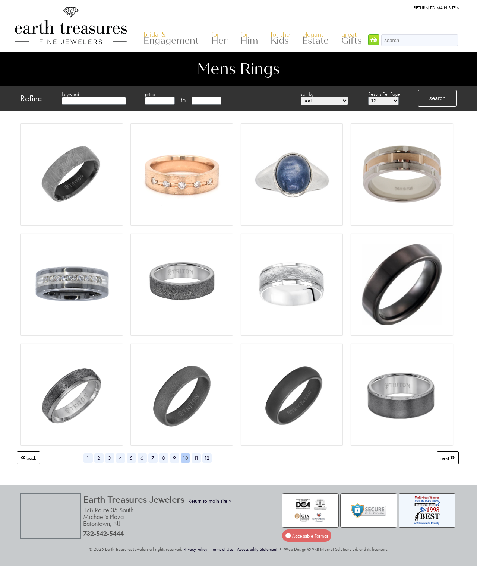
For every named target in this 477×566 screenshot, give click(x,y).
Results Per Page (384, 94)
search (437, 98)
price (150, 94)
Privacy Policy (195, 549)
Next (447, 458)
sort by (307, 94)
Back (28, 458)
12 (206, 458)
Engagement (171, 38)
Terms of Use (222, 549)
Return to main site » (436, 8)
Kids (280, 38)
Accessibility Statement (257, 549)
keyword (70, 94)
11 (196, 458)
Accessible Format (306, 535)
